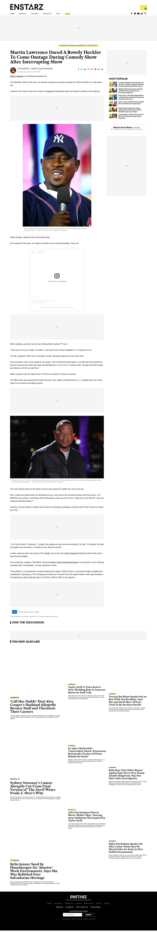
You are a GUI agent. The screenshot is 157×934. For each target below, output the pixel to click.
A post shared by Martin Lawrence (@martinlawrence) (57, 311)
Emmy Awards (71, 557)
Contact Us (69, 910)
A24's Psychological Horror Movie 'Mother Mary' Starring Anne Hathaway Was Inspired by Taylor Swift (86, 820)
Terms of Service (82, 910)
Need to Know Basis (122, 131)
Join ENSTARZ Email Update (78, 915)
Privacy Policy (96, 910)
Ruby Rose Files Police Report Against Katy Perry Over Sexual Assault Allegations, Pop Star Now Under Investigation (126, 777)
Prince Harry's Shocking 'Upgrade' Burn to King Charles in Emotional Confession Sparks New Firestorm (131, 100)
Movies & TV (61, 15)
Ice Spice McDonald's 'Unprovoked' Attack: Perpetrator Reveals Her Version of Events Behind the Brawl (87, 756)
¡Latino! (88, 15)
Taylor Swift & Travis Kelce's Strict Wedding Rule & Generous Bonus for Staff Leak (86, 693)
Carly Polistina (25, 72)
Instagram (50, 95)
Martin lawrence (25, 615)
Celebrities (44, 15)
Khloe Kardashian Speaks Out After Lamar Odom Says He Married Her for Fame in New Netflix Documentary (126, 851)
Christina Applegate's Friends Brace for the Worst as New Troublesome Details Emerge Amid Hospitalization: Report (131, 87)
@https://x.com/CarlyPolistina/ (42, 72)
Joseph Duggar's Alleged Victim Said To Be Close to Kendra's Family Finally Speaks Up (131, 119)
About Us (59, 910)
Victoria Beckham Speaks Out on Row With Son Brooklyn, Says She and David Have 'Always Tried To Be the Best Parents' (127, 704)
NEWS (13, 15)
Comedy (35, 615)
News (49, 907)
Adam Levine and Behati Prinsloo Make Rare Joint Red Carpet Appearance (131, 106)
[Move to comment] (102, 73)
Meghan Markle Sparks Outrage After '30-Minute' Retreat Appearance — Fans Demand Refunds (131, 94)
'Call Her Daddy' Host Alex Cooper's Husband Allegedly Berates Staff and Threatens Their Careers (33, 710)
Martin (47, 557)
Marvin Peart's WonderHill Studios (64, 566)
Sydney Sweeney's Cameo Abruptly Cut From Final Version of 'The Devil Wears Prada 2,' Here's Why (32, 791)
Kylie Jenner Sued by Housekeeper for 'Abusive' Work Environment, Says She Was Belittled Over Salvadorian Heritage (34, 874)
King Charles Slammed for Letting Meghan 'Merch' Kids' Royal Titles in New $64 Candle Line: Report (130, 113)
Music (76, 15)
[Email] (98, 73)
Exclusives (27, 15)
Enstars (26, 6)
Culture (79, 907)
